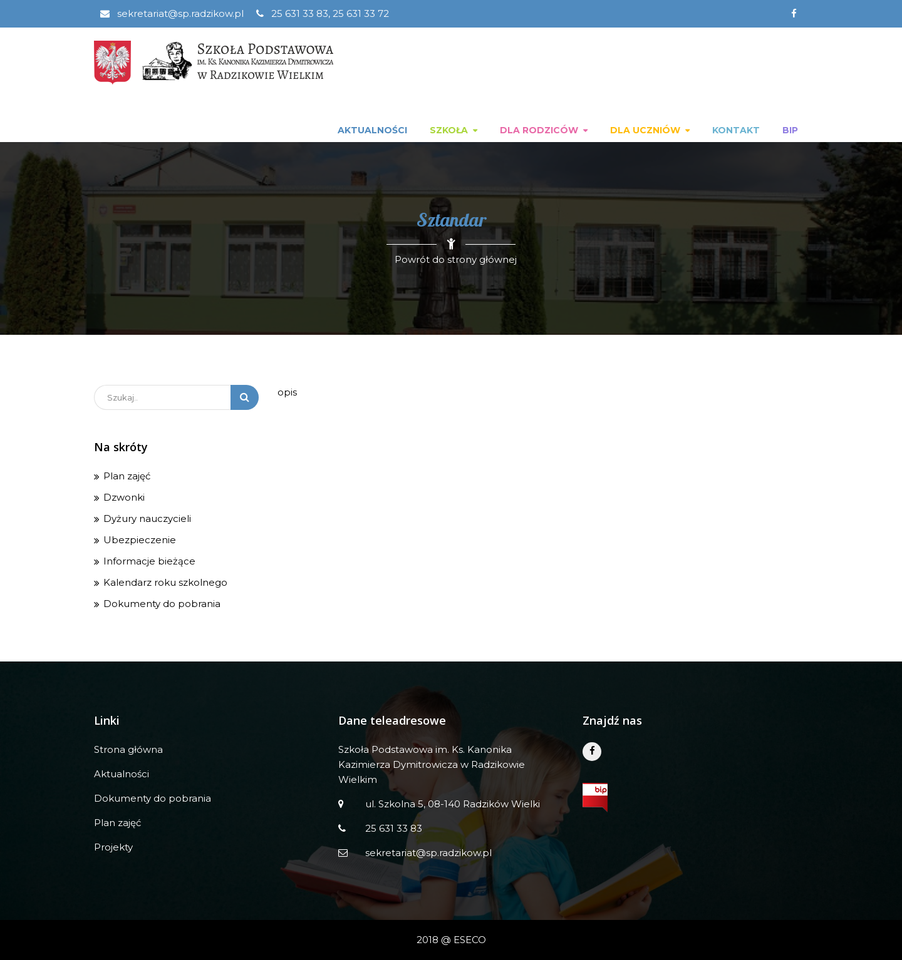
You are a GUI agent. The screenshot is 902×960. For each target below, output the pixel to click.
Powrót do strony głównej (456, 259)
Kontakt (736, 130)
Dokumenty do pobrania (161, 604)
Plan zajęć (126, 476)
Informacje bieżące (149, 561)
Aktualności (372, 130)
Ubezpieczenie (139, 540)
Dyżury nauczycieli (147, 518)
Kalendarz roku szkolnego (165, 582)
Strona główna (128, 749)
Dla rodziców (539, 130)
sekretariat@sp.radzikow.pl (172, 13)
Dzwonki (124, 497)
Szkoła (449, 130)
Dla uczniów (645, 130)
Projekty (113, 847)
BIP (790, 130)
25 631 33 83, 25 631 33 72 (322, 13)
